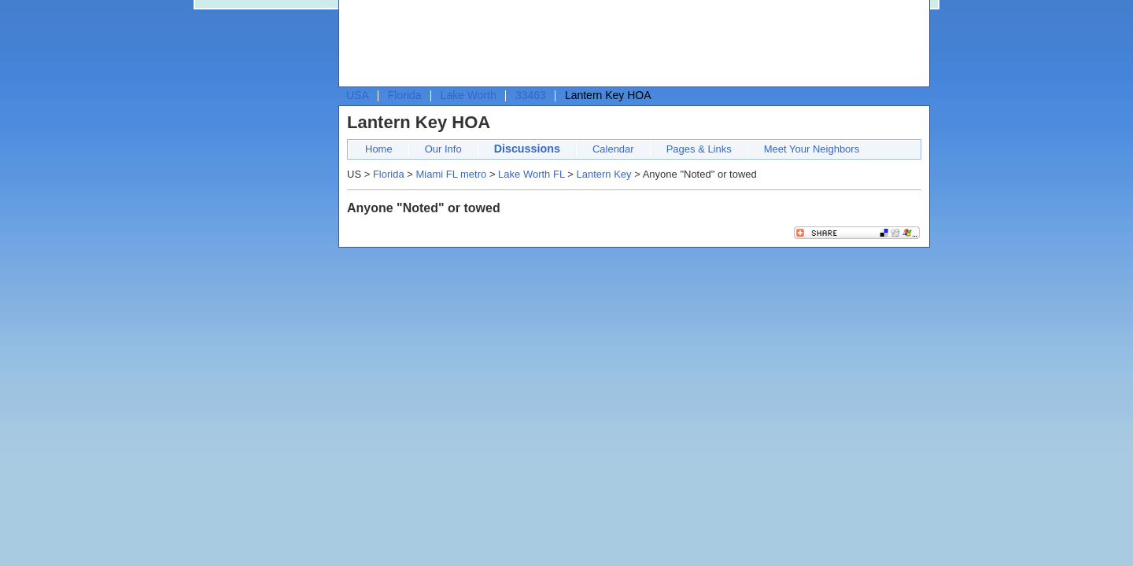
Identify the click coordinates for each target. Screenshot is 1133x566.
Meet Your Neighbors (811, 149)
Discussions (527, 148)
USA (357, 95)
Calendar (613, 149)
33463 (530, 95)
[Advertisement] (630, 44)
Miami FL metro (450, 174)
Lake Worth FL (531, 174)
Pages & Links (699, 149)
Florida (405, 95)
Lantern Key (603, 174)
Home (379, 149)
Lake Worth (468, 95)
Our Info (443, 149)
